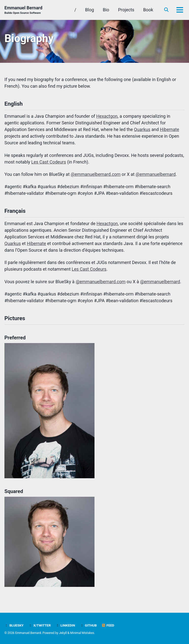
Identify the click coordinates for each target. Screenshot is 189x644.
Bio (106, 9)
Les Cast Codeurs (48, 162)
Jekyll (63, 633)
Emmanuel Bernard (23, 10)
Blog (89, 9)
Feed (108, 625)
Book (148, 9)
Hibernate (169, 129)
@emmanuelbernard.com (96, 174)
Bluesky (14, 625)
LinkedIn (65, 625)
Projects (126, 9)
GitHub (88, 625)
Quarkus (142, 129)
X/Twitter (39, 625)
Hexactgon (107, 116)
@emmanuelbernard (155, 174)
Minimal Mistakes (82, 633)
